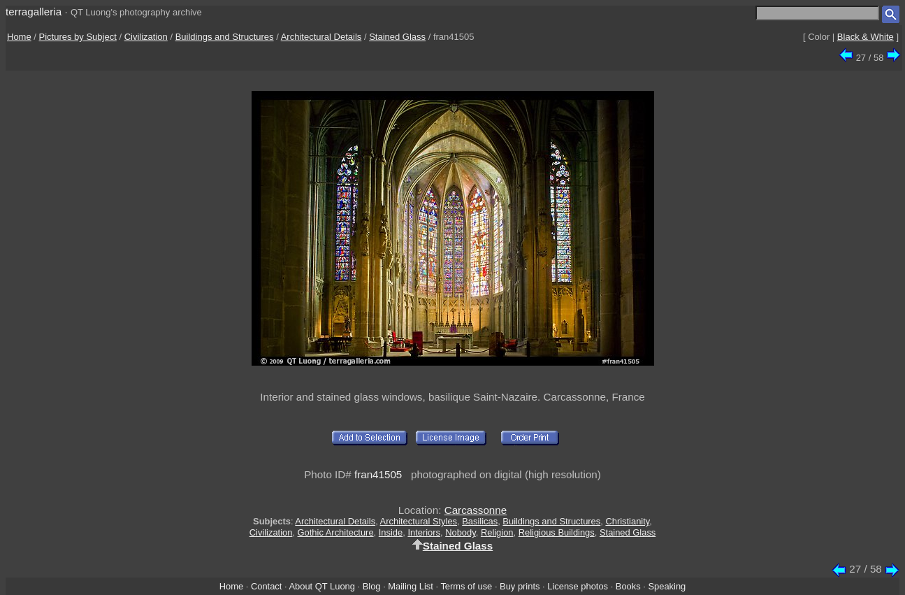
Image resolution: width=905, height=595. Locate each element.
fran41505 (378, 474)
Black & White (865, 36)
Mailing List (410, 586)
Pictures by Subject (78, 36)
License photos (577, 586)
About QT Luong (321, 586)
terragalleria (33, 11)
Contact (266, 586)
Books (628, 586)
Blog (372, 586)
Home (19, 36)
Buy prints (520, 586)
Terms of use (466, 586)
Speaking (667, 586)
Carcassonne (475, 510)
